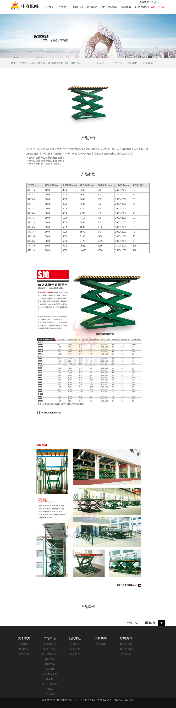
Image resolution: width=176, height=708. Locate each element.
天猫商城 (126, 7)
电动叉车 (50, 659)
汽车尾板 (50, 669)
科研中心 (24, 649)
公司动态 (75, 644)
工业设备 (50, 694)
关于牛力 (49, 7)
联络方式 (140, 7)
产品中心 (63, 7)
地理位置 (126, 654)
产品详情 (148, 63)
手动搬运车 (49, 644)
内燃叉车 (50, 664)
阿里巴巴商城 (109, 7)
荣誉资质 (24, 654)
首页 (36, 7)
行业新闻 (75, 649)
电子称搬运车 (49, 654)
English (155, 2)
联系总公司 (126, 644)
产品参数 (133, 63)
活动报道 (75, 654)
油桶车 (49, 689)
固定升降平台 (38, 63)
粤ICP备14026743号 (124, 700)
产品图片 (102, 63)
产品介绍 (117, 63)
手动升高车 (49, 649)
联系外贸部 (126, 649)
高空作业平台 (49, 674)
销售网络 (92, 7)
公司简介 (24, 644)
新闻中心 (78, 7)
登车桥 (49, 679)
